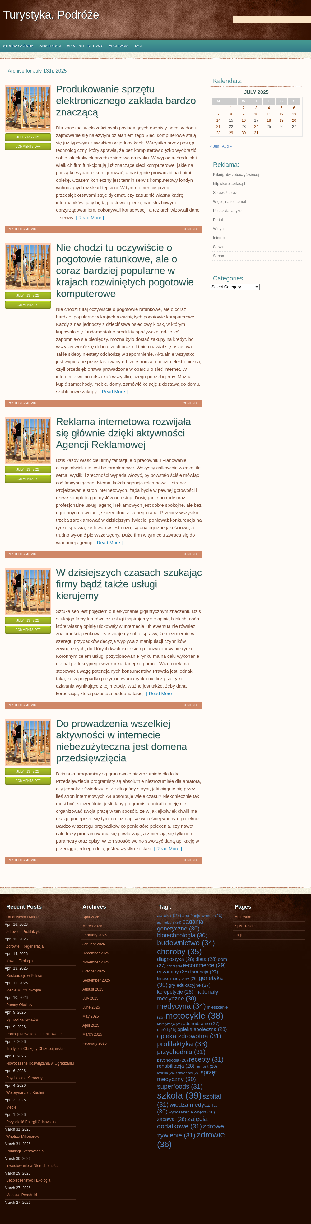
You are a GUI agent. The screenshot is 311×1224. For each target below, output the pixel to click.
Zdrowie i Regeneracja (25, 946)
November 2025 (95, 962)
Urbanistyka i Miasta (23, 917)
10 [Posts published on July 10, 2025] (256, 114)
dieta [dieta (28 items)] (206, 959)
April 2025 (90, 1025)
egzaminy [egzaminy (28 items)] (173, 971)
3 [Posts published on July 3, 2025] (256, 108)
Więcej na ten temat (229, 202)
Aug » (227, 146)
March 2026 (92, 926)
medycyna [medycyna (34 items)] (181, 1006)
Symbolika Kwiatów (22, 1019)
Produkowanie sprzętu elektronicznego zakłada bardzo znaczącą (126, 100)
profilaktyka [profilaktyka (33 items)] (182, 1044)
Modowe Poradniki (21, 1195)
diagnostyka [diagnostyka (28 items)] (175, 959)
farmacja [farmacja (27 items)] (204, 971)
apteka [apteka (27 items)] (169, 915)
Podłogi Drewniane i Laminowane (34, 1034)
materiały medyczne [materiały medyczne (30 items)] (187, 995)
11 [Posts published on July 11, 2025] (269, 114)
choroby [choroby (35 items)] (179, 951)
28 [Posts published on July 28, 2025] (218, 133)
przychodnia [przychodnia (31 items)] (181, 1051)
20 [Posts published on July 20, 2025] (294, 120)
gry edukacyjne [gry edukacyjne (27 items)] (190, 985)
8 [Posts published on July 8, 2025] (231, 114)
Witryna (219, 229)
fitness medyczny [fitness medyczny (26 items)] (177, 978)
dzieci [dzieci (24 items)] (174, 966)
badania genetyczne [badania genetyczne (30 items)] (180, 925)
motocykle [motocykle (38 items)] (194, 1015)
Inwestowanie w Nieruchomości (32, 1166)
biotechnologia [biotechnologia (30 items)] (182, 935)
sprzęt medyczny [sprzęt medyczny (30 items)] (187, 1075)
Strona (218, 256)
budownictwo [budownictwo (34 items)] (186, 943)
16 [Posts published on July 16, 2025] (244, 120)
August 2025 (92, 989)
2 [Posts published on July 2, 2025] (244, 108)
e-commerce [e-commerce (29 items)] (204, 965)
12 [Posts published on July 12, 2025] (281, 114)
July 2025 (90, 998)
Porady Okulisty (19, 1005)
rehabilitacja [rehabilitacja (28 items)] (175, 1066)
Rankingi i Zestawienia (25, 1151)
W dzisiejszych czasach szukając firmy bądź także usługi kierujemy (129, 584)
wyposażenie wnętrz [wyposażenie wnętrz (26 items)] (192, 1112)
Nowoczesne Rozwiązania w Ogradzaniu (40, 1063)
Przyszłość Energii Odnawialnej (32, 1122)
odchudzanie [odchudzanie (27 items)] (201, 1023)
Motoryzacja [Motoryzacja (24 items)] (169, 1024)
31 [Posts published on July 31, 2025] (256, 133)
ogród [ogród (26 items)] (166, 1029)
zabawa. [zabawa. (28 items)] (171, 1119)
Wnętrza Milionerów (22, 1136)
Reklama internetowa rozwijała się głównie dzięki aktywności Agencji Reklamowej (123, 433)
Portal (218, 220)
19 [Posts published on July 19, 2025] (281, 120)
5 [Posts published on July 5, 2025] (282, 108)
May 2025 (90, 1016)
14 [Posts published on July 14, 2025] (218, 120)
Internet (219, 238)
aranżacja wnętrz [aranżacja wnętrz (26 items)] (202, 915)
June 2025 (91, 1007)
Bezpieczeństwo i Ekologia (28, 1180)
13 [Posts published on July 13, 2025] (294, 114)
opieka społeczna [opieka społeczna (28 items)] (202, 1029)
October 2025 (93, 971)
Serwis (218, 247)
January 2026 (93, 944)
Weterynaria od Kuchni (25, 1092)
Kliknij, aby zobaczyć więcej (236, 174)
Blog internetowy (85, 46)
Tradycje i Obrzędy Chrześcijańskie (35, 1049)
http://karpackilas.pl (229, 183)
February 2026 (94, 935)
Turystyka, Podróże (51, 14)
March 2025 (92, 1034)
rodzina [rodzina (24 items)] (166, 1073)
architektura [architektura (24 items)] (169, 922)
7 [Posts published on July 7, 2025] (218, 114)
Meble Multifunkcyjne (23, 990)
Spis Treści (50, 46)
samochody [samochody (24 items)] (187, 1073)
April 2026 (90, 917)
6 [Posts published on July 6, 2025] (294, 108)
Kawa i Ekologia (19, 961)
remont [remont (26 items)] (206, 1066)
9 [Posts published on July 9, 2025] (244, 114)
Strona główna (18, 46)
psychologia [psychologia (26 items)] (172, 1060)
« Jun (214, 146)
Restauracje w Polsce (24, 975)
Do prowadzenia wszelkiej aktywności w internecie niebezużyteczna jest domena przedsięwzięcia (121, 741)
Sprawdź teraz (225, 193)
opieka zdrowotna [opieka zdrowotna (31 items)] (189, 1035)
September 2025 (96, 980)
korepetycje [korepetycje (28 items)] (175, 992)
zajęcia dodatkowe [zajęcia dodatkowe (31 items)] (182, 1122)
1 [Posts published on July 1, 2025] (231, 108)
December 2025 (95, 953)
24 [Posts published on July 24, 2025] (256, 127)
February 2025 (94, 1043)
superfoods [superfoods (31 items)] (180, 1086)
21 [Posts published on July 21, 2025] (218, 127)
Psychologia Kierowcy (24, 1078)
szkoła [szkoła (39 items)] (179, 1095)
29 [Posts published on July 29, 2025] (231, 133)
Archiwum (118, 46)
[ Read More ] (88, 217)
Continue (191, 229)
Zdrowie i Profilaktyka (24, 932)
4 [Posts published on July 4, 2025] (269, 108)
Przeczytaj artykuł (227, 211)
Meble (11, 1107)
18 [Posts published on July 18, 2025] (269, 120)
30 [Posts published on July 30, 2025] (244, 133)
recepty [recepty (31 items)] (206, 1059)
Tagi (138, 46)
